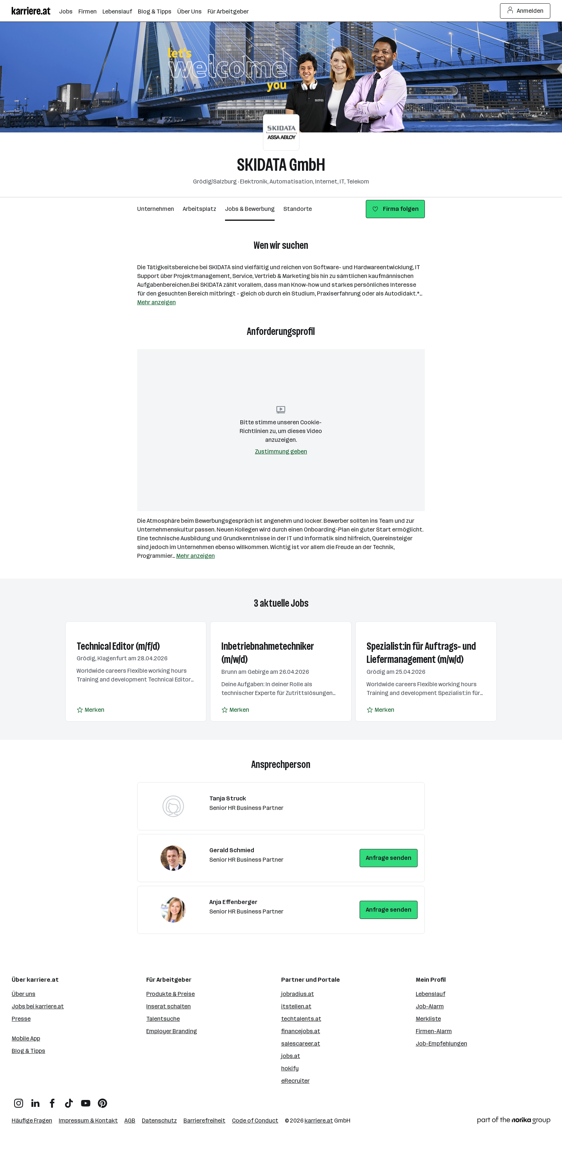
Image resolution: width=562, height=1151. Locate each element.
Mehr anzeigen (156, 302)
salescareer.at (300, 1043)
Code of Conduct (255, 1120)
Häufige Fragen (32, 1120)
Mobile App (26, 1038)
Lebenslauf (430, 993)
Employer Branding (171, 1031)
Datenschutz (159, 1120)
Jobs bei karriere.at (38, 1006)
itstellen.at (296, 1006)
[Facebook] (52, 1100)
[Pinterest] (102, 1100)
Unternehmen (155, 208)
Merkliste (428, 1018)
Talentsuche (163, 1018)
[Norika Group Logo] (513, 1122)
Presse (21, 1018)
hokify (290, 1068)
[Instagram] (19, 1100)
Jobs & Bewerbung (250, 208)
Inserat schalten (168, 1006)
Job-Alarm (430, 1006)
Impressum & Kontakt (88, 1120)
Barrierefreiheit (204, 1120)
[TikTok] (69, 1100)
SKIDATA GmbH (281, 164)
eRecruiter (295, 1080)
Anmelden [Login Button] (525, 11)
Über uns (23, 993)
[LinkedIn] (35, 1100)
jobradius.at (297, 993)
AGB (129, 1120)
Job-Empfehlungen (441, 1043)
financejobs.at (300, 1031)
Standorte (297, 208)
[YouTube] (86, 1100)
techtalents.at (301, 1018)
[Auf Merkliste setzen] (90, 710)
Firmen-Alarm (434, 1031)
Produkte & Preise (170, 993)
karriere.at (319, 1120)
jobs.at (290, 1055)
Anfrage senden (388, 857)
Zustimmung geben (281, 451)
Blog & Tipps (28, 1050)
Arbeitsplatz (199, 208)
